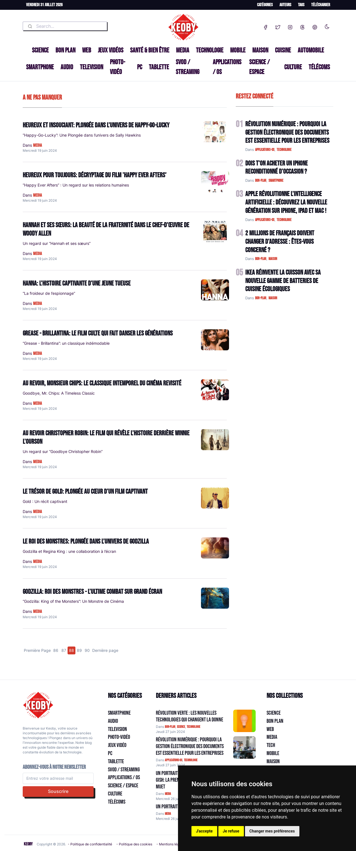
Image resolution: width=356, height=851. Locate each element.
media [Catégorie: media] (168, 794)
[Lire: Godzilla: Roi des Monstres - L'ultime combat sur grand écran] (215, 598)
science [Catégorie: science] (181, 727)
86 (55, 650)
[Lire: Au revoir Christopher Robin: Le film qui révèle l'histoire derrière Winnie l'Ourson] (215, 439)
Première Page (37, 650)
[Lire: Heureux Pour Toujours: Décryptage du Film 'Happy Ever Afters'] (215, 181)
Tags (301, 5)
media (37, 145)
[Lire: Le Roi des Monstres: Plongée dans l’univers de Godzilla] (215, 547)
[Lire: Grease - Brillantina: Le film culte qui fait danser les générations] (215, 339)
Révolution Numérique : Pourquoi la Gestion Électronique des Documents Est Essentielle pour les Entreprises (287, 132)
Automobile (311, 50)
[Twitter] (278, 26)
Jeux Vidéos (110, 50)
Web (86, 50)
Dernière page (105, 650)
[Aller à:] (244, 721)
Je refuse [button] (231, 831)
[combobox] (65, 26)
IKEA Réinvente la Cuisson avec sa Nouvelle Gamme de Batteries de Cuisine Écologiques (283, 280)
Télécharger (320, 5)
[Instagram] (290, 26)
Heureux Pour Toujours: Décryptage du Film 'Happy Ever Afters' (95, 175)
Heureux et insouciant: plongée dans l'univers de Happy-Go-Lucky (96, 125)
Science (40, 50)
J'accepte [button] (204, 831)
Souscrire (58, 791)
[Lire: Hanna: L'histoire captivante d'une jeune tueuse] (215, 289)
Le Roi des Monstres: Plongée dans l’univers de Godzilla (86, 541)
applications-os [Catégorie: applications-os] (173, 760)
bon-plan (260, 180)
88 (71, 650)
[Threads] (302, 26)
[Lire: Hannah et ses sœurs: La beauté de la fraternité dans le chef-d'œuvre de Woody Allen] (215, 231)
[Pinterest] (315, 26)
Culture (293, 67)
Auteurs (285, 5)
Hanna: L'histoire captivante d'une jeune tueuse (77, 283)
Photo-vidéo (117, 67)
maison (273, 259)
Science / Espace (259, 67)
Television (91, 67)
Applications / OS (227, 67)
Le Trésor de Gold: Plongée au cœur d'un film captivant (85, 491)
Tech (271, 745)
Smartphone (40, 67)
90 (87, 650)
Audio (67, 67)
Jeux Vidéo (117, 745)
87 (63, 650)
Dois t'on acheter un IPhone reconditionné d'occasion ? (276, 167)
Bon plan (65, 50)
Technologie (209, 50)
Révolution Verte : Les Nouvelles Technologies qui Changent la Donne (189, 716)
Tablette (159, 67)
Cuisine (283, 50)
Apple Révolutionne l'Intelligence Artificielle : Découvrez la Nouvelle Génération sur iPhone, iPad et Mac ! (286, 202)
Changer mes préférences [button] (272, 831)
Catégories (265, 5)
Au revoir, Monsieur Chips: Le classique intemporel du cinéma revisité (102, 383)
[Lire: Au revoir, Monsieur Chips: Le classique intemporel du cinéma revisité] (215, 389)
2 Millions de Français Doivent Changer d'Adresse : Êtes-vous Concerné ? (279, 241)
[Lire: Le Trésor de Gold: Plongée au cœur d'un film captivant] (215, 498)
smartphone (276, 180)
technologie (284, 150)
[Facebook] (265, 26)
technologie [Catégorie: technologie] (193, 727)
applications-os (264, 150)
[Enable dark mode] (327, 25)
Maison (260, 50)
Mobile (238, 50)
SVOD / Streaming (187, 67)
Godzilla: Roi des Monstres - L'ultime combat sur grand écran (92, 592)
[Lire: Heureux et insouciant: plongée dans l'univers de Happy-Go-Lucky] (215, 131)
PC (139, 67)
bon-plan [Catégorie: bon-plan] (170, 727)
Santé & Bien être (149, 50)
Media (182, 50)
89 (79, 650)
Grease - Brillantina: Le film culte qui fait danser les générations (98, 333)
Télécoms (319, 67)
